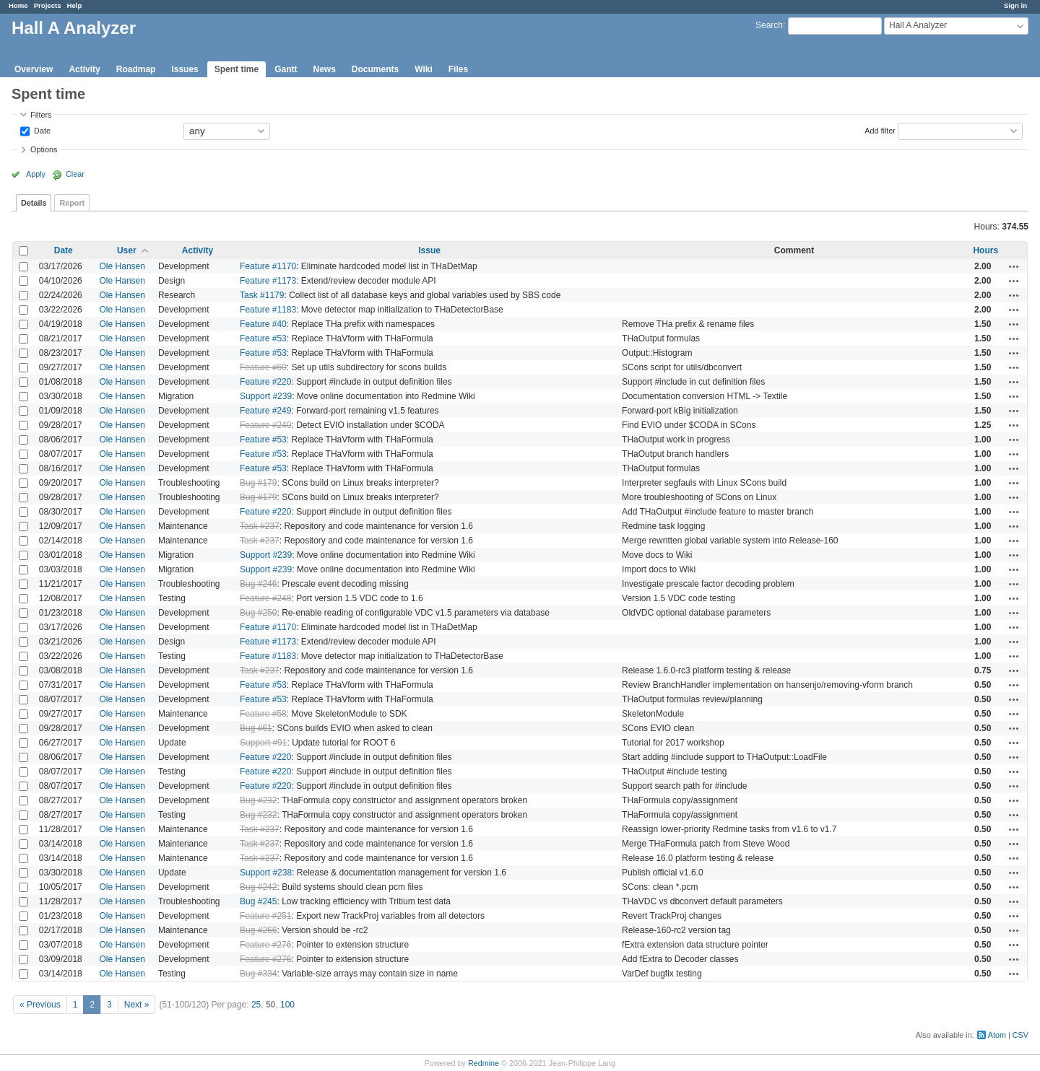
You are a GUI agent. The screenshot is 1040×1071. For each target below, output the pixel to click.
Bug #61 (256, 728)
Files (458, 69)
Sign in (1015, 5)
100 (287, 1005)
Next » (137, 1005)
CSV (1020, 1035)
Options (43, 149)
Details (33, 202)
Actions (1014, 266)
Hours (985, 250)
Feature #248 (265, 598)
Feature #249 (265, 411)
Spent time (236, 69)
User (126, 250)
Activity (84, 69)
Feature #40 (263, 324)
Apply (36, 174)
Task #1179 (262, 295)
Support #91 (263, 743)
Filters (40, 114)
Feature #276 (265, 945)
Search (769, 25)
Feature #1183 (268, 310)
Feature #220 (265, 382)
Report (71, 202)
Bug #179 (258, 483)
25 (256, 1005)
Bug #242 (258, 887)
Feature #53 (263, 338)
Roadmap (136, 69)
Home (18, 5)
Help (74, 5)
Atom (997, 1035)
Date (41, 130)
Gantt (285, 69)
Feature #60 (263, 367)
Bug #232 (258, 800)
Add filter (880, 130)
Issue (429, 250)
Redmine (483, 1063)
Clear (75, 174)
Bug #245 (258, 901)
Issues (184, 69)
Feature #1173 (268, 281)
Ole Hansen (122, 266)
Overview (33, 69)
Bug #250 (258, 613)
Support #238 (266, 872)
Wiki (424, 69)
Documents (375, 69)
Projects (47, 5)
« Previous (40, 1005)
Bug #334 (258, 974)
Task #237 (260, 526)
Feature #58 (263, 714)
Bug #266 (258, 930)
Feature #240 (265, 425)
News (324, 69)
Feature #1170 (268, 266)
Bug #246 (258, 584)
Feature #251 (265, 916)
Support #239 (266, 396)
